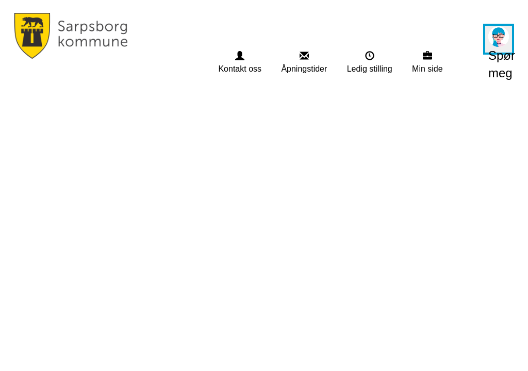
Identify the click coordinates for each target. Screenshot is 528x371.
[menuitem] (239, 62)
